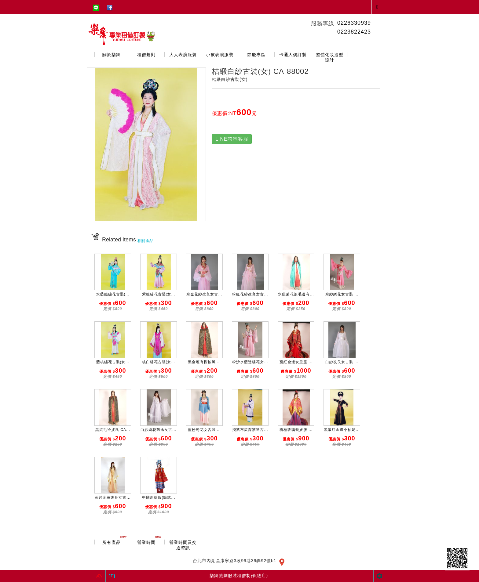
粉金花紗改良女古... (204, 294)
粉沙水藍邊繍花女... (250, 362)
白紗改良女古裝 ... (341, 362)
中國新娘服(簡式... (158, 497)
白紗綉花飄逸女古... (158, 430)
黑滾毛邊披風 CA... (112, 430)
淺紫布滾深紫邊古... (250, 430)
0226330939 (354, 23)
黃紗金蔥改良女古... (112, 497)
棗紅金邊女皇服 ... (296, 362)
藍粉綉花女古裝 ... (204, 430)
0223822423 (354, 32)
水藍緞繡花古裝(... (113, 294)
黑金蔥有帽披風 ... (204, 362)
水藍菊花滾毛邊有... (296, 294)
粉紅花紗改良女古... (250, 294)
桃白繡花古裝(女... (158, 362)
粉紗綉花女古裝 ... (341, 294)
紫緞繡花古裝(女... (158, 294)
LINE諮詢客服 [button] (231, 139)
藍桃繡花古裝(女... (113, 362)
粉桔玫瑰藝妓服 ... (296, 430)
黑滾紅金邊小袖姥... (342, 430)
